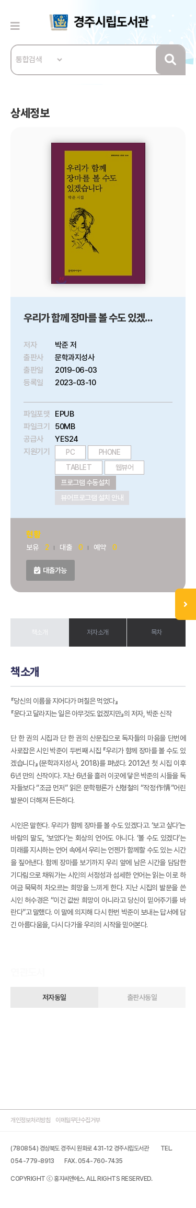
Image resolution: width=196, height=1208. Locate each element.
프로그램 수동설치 (85, 482)
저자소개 (98, 632)
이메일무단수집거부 (77, 1120)
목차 (156, 632)
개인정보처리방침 (30, 1120)
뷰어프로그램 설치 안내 (92, 497)
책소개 (39, 632)
